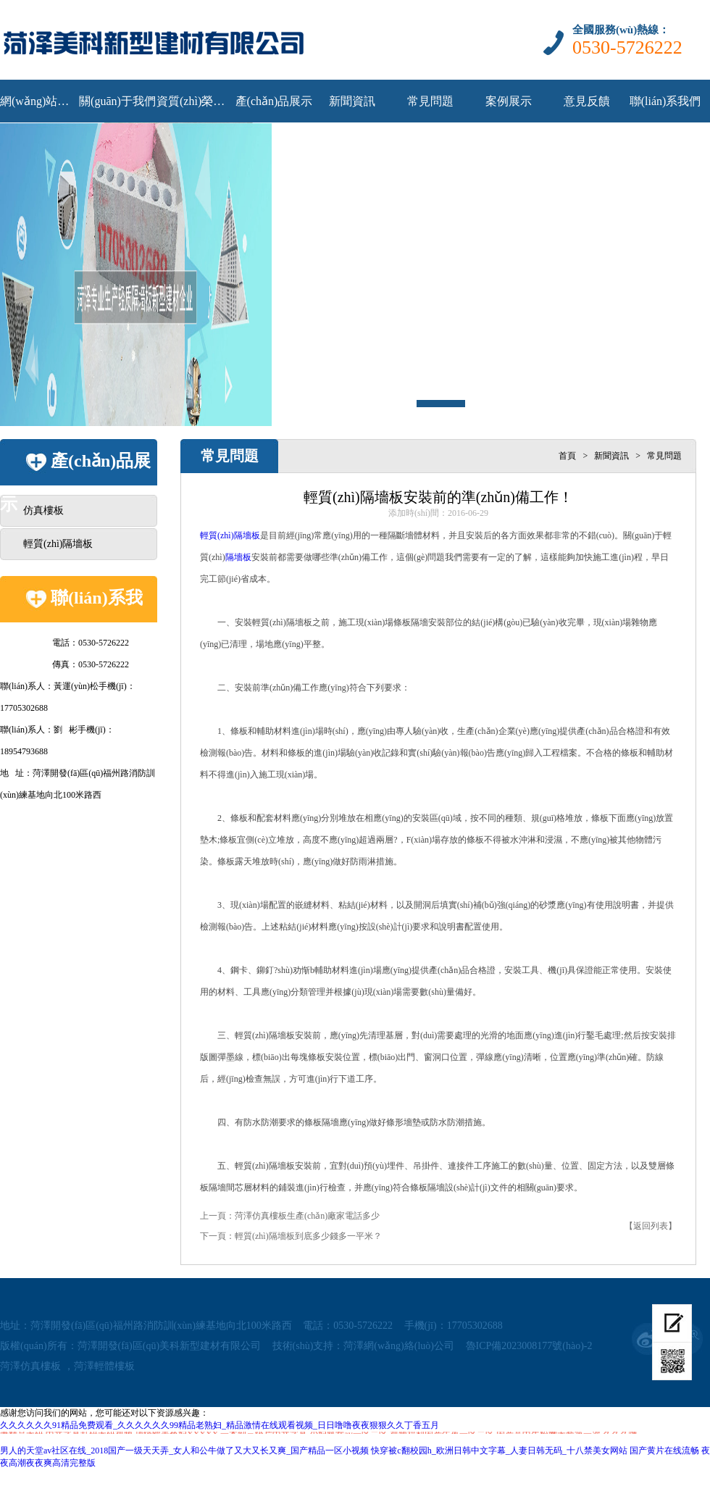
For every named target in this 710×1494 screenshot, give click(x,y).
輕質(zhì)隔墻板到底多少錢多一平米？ (308, 1236)
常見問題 (430, 101)
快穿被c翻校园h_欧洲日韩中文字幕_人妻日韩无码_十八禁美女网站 (499, 1450)
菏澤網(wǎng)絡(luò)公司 (398, 1345)
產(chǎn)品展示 (274, 101)
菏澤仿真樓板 (30, 1366)
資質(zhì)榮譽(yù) (195, 101)
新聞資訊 (352, 101)
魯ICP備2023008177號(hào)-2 (529, 1345)
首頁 (567, 456)
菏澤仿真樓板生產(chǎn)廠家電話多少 (307, 1216)
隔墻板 (238, 557)
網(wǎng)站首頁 (39, 101)
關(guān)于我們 (117, 101)
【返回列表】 (651, 1226)
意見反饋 (587, 101)
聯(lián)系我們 (665, 101)
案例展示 (508, 101)
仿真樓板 (43, 510)
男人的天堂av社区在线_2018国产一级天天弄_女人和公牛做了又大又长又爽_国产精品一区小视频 (184, 1450)
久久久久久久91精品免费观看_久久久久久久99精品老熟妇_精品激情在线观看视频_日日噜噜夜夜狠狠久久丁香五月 (219, 1425)
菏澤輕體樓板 (104, 1366)
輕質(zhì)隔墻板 (58, 543)
